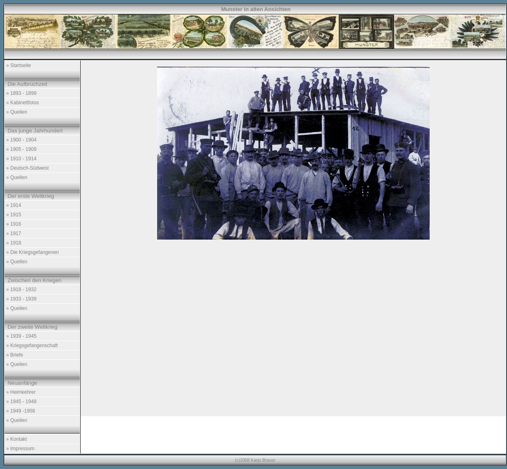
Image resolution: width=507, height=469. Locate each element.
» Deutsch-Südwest (27, 168)
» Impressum (20, 448)
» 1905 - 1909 (21, 149)
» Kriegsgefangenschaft (32, 345)
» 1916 (13, 224)
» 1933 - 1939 (21, 299)
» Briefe (14, 355)
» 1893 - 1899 (21, 93)
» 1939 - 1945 (21, 336)
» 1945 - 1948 (21, 401)
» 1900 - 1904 (21, 140)
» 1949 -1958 (20, 411)
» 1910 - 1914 (21, 159)
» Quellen (16, 112)
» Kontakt (16, 439)
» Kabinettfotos (22, 102)
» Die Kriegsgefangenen (32, 252)
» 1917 (13, 233)
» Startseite (18, 65)
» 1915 (13, 215)
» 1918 (13, 243)
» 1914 (13, 205)
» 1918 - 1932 (21, 289)
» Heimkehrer (21, 392)
